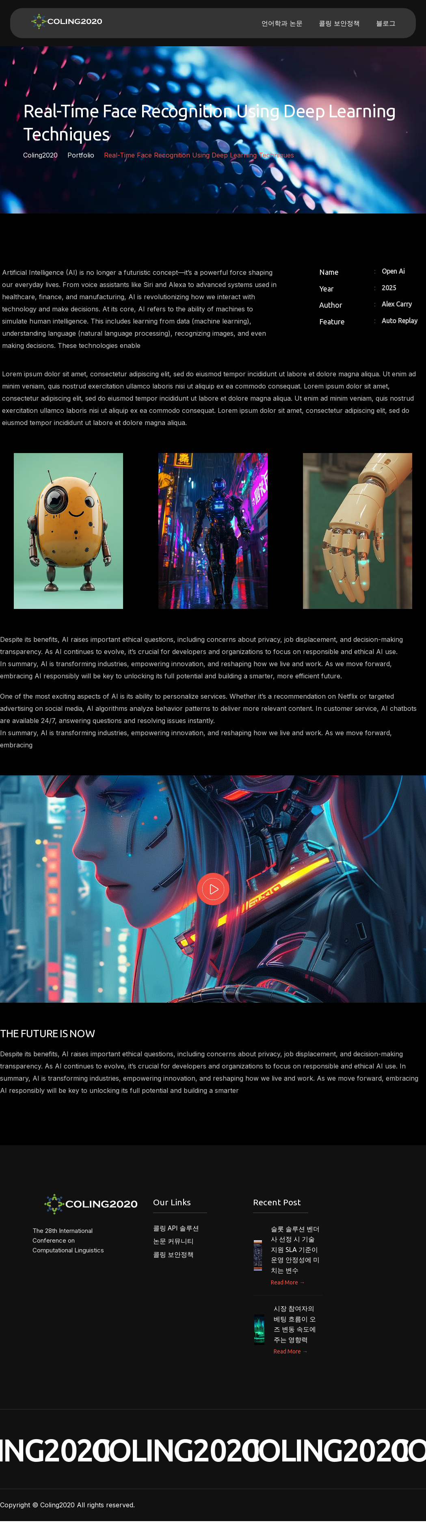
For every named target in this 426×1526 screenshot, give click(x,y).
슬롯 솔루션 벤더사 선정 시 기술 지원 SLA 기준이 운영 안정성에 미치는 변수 (295, 1254)
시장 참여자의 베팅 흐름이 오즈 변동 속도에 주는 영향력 (295, 1328)
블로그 (386, 23)
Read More (288, 1286)
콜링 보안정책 (339, 23)
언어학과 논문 (282, 23)
